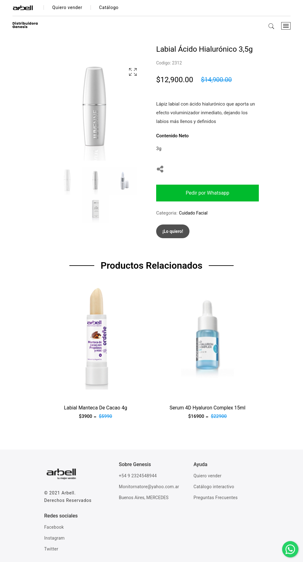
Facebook (54, 527)
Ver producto (57, 393)
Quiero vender (207, 475)
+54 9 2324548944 (138, 475)
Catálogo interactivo (213, 486)
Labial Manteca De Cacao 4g (95, 408)
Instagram (54, 538)
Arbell (68, 492)
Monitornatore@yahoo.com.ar (149, 486)
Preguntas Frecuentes (215, 497)
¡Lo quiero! (172, 231)
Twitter (51, 548)
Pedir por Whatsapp (207, 193)
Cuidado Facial (193, 212)
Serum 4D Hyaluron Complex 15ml (207, 408)
